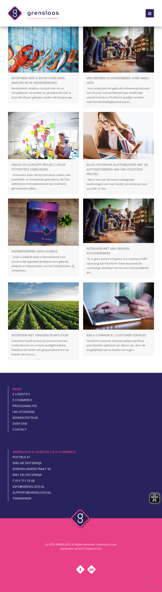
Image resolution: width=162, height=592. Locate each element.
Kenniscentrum (25, 418)
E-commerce (22, 400)
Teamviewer (21, 498)
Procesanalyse (24, 406)
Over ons (19, 424)
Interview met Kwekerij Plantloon (39, 335)
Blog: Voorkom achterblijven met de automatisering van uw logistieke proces (117, 169)
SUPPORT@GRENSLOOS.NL (31, 492)
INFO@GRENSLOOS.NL (28, 487)
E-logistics (21, 394)
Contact (19, 429)
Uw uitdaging (23, 412)
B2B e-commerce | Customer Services (116, 335)
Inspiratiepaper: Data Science (34, 251)
